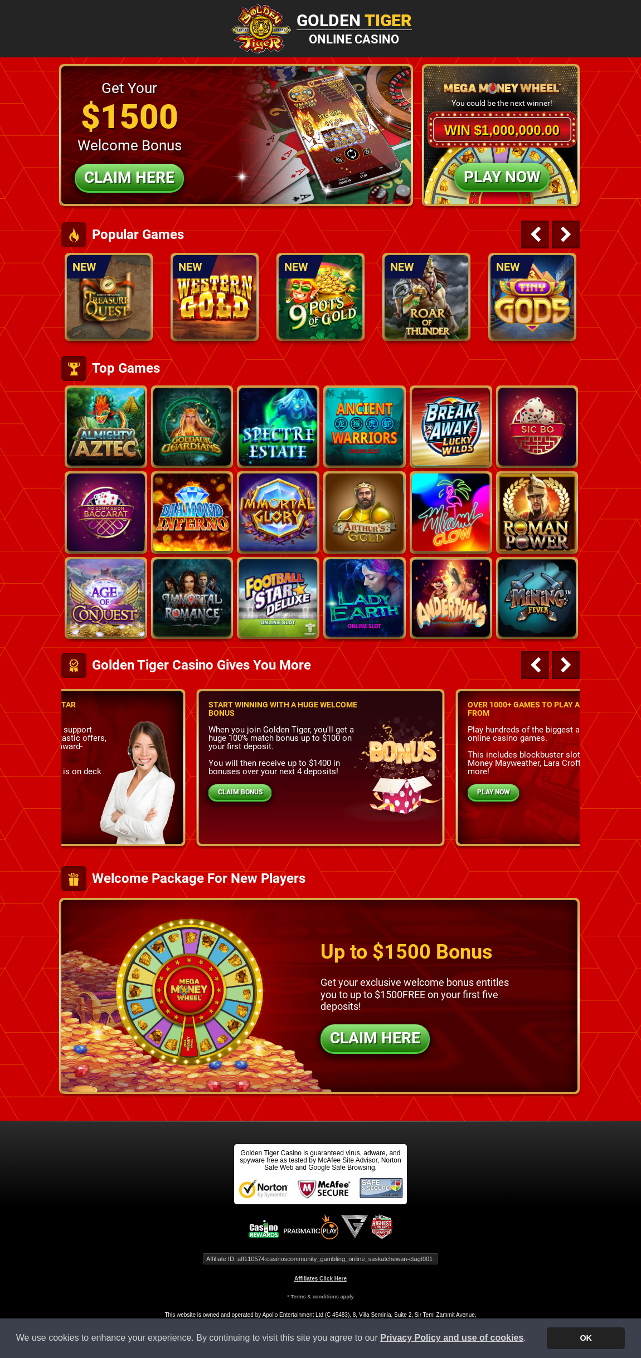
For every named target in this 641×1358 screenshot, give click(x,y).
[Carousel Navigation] (549, 234)
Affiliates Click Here (320, 1279)
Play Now (502, 177)
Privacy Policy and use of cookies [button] (451, 1337)
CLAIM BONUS (240, 792)
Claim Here (129, 177)
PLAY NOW (493, 792)
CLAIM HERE (375, 1038)
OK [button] (586, 1337)
